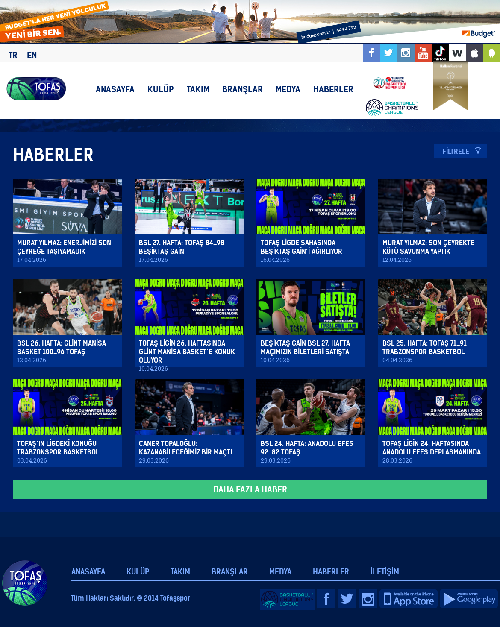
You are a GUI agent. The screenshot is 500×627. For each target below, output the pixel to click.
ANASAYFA (115, 89)
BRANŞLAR (242, 89)
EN (32, 55)
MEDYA (288, 89)
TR (13, 55)
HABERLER (333, 89)
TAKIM (198, 89)
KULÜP (160, 89)
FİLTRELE (455, 151)
